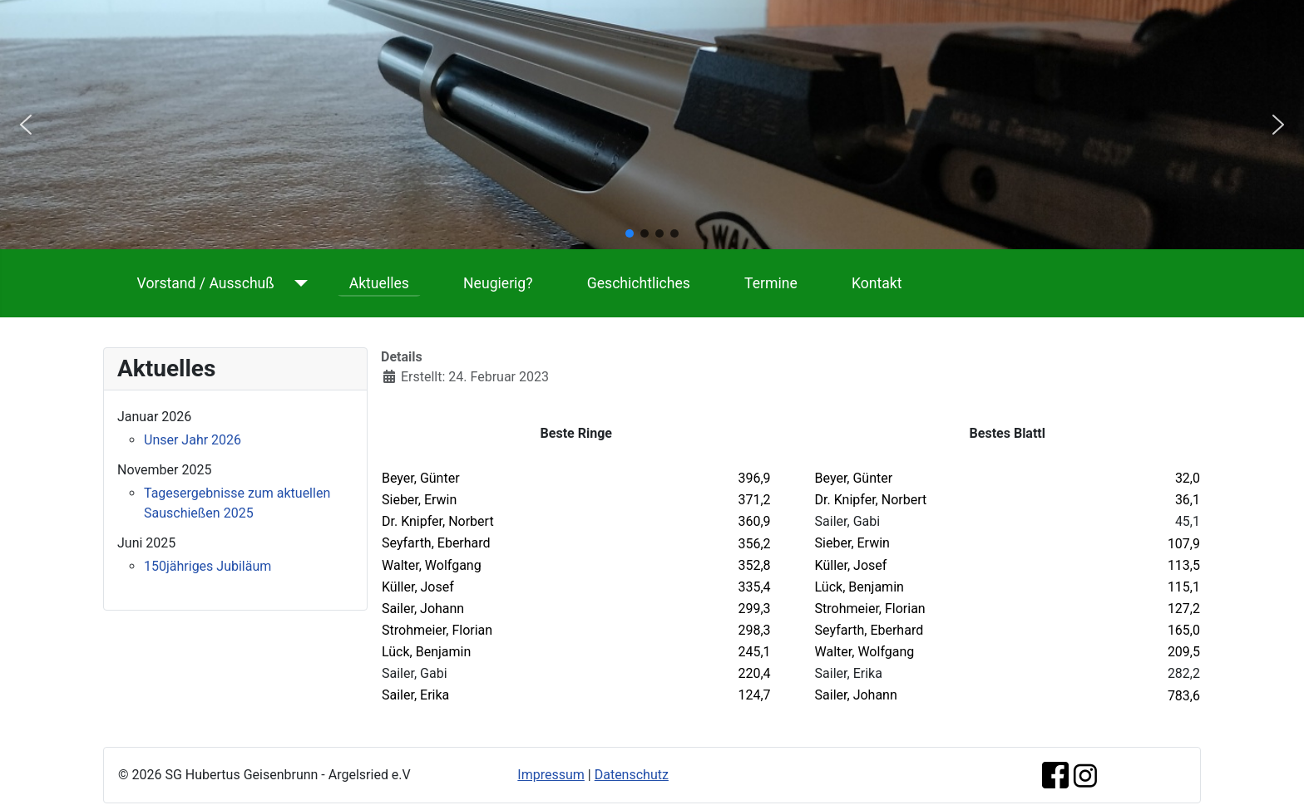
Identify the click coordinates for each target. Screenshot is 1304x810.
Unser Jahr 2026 (192, 440)
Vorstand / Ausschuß (205, 283)
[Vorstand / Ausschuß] (297, 283)
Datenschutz (632, 775)
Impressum (551, 775)
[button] (25, 124)
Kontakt (877, 283)
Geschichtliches (638, 283)
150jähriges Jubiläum (207, 566)
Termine (771, 283)
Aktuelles (379, 283)
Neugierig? (498, 283)
